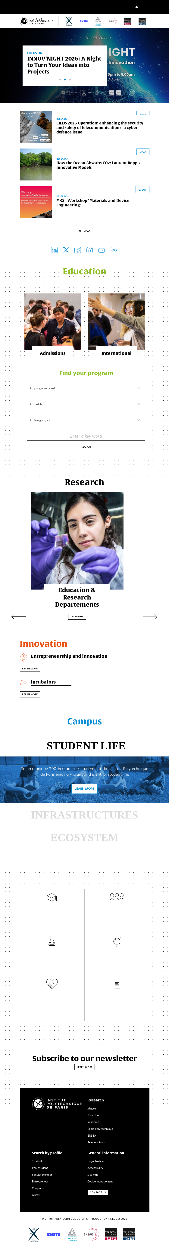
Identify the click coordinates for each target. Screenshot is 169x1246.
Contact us (98, 1193)
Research (93, 1123)
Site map (93, 1175)
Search (86, 447)
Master (92, 1109)
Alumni (36, 1196)
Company (38, 1189)
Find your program (86, 373)
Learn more (30, 669)
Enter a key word (86, 437)
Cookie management (100, 1182)
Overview (84, 611)
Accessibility (95, 1169)
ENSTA (91, 1136)
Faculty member (42, 1175)
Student (37, 1162)
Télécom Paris (96, 1143)
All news (84, 231)
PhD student (40, 1169)
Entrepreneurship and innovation (69, 656)
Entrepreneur (40, 1182)
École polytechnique (100, 1129)
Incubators (43, 682)
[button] (137, 7)
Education (93, 1116)
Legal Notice (95, 1162)
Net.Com (114, 1219)
